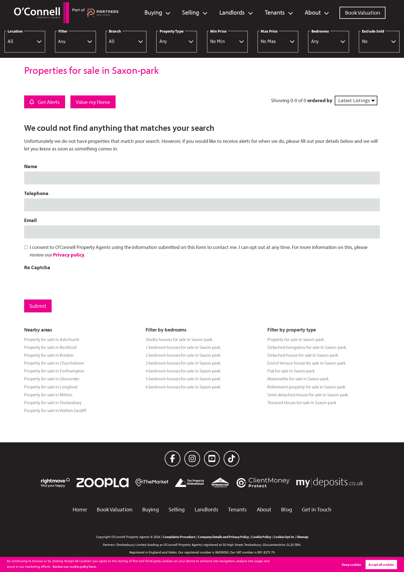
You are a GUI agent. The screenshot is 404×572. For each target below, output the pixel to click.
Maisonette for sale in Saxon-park (298, 378)
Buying (160, 12)
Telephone (36, 193)
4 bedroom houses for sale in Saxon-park (183, 371)
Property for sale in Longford (50, 387)
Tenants (277, 12)
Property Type (171, 31)
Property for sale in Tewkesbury (53, 402)
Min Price (218, 31)
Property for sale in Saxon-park (295, 339)
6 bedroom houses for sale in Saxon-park (183, 387)
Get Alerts (44, 101)
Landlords (235, 12)
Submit (37, 306)
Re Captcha (37, 267)
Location (15, 31)
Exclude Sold (373, 31)
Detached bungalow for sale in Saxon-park (306, 347)
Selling (196, 12)
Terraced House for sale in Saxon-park (301, 402)
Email (30, 220)
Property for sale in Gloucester (51, 378)
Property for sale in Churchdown (54, 363)
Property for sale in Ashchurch (51, 339)
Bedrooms (320, 31)
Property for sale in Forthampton (54, 371)
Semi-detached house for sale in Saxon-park (307, 394)
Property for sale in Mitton (48, 394)
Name (30, 166)
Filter (62, 31)
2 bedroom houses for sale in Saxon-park (183, 355)
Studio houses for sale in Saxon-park (179, 339)
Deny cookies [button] (351, 564)
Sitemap (302, 536)
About (313, 12)
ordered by (319, 100)
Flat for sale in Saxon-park (291, 371)
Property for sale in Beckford (50, 347)
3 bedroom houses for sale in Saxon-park (183, 363)
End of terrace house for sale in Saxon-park (306, 363)
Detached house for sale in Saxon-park (302, 355)
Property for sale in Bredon (49, 355)
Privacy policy (68, 254)
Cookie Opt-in (284, 536)
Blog (286, 509)
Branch (115, 31)
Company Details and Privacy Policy (223, 536)
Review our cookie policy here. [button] (74, 566)
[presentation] (66, 283)
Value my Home (93, 102)
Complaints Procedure (179, 536)
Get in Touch (316, 509)
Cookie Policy (261, 536)
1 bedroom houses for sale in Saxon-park (183, 347)
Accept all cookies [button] (381, 564)
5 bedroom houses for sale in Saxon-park (183, 378)
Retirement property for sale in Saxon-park (306, 387)
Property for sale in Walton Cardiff (55, 410)
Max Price (269, 31)
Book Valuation (362, 12)
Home (80, 509)
